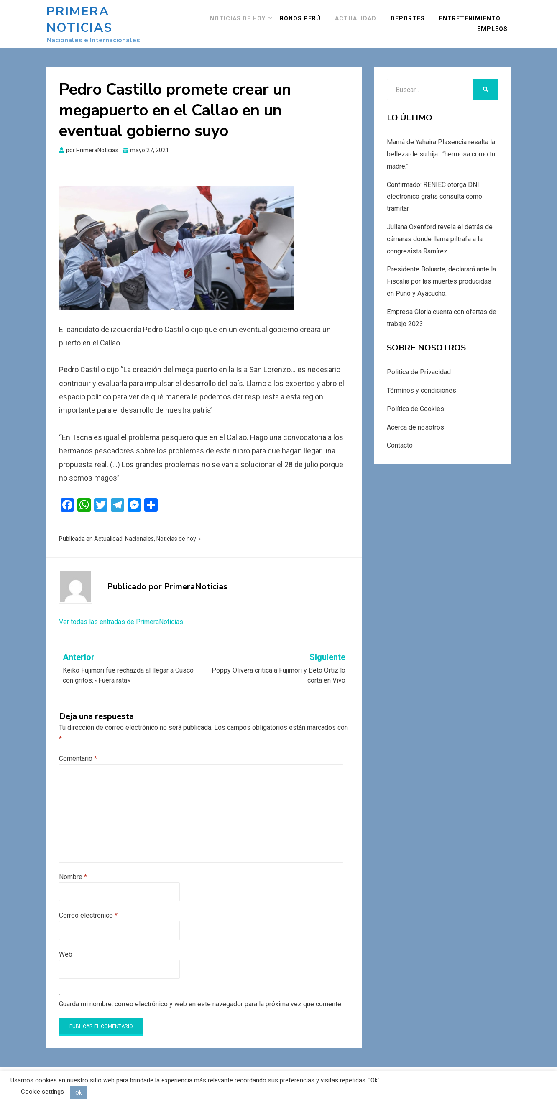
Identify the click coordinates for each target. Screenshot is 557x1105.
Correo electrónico (88, 905)
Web (65, 944)
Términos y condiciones (421, 380)
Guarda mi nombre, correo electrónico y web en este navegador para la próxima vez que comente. (200, 994)
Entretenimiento (472, 13)
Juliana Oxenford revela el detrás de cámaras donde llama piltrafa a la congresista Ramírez (440, 229)
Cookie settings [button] (42, 1091)
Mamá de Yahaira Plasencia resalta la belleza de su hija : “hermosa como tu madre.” (441, 144)
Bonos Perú (303, 13)
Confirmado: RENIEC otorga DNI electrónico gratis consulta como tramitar (434, 186)
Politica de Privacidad (419, 362)
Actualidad (358, 13)
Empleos (495, 23)
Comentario (78, 748)
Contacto (400, 435)
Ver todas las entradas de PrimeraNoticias (121, 611)
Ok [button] (78, 1093)
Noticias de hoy (240, 13)
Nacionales (139, 528)
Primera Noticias (112, 14)
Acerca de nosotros (415, 417)
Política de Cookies (415, 399)
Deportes (410, 13)
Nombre (73, 867)
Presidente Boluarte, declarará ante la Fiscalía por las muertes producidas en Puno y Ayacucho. (441, 271)
